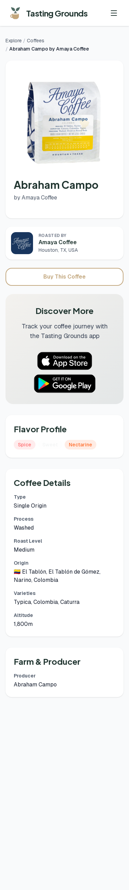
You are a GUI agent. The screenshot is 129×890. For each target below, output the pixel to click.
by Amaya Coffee (35, 197)
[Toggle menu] (114, 13)
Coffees (35, 40)
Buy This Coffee (64, 276)
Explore (14, 40)
